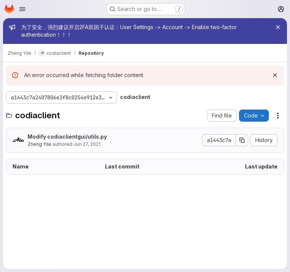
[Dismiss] (274, 75)
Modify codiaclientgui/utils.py (67, 136)
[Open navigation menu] (22, 9)
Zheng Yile (39, 144)
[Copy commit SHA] (242, 140)
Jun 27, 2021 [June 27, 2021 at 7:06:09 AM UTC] (87, 144)
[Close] (277, 27)
